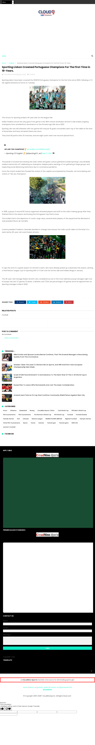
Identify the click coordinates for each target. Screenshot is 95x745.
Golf (18, 420)
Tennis (33, 424)
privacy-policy (43, 688)
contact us (54, 688)
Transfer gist (51, 424)
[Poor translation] (8, 710)
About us (32, 688)
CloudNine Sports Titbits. (46, 412)
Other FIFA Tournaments (11, 424)
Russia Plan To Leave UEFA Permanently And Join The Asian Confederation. (44, 386)
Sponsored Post (66, 688)
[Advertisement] (47, 34)
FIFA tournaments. (25, 416)
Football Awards (81, 416)
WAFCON (75, 424)
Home (4, 56)
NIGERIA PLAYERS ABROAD (54, 420)
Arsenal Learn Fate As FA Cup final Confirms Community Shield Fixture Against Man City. (49, 396)
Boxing (32, 412)
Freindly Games (8, 420)
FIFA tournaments (9, 416)
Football (11, 63)
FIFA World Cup (59, 416)
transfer (41, 424)
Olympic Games (85, 420)
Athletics (13, 412)
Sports (25, 424)
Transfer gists (64, 424)
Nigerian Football (71, 420)
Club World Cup (63, 412)
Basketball (23, 412)
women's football (9, 428)
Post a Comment (11, 339)
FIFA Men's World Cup (79, 412)
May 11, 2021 (47, 154)
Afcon (5, 412)
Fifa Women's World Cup (42, 416)
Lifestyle (26, 420)
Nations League (37, 420)
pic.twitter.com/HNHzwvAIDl (38, 150)
